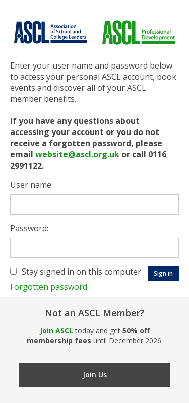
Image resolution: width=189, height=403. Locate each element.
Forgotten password (48, 286)
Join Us (95, 374)
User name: (31, 184)
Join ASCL (56, 330)
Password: (29, 228)
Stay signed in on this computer (81, 271)
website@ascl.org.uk (77, 154)
